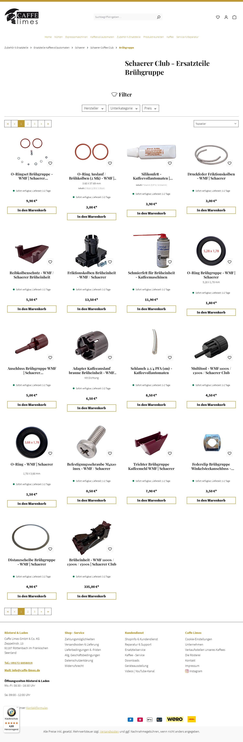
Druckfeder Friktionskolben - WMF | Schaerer (211, 176)
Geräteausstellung (136, 666)
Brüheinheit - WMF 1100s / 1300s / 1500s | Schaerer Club (91, 562)
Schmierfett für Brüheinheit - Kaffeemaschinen (151, 275)
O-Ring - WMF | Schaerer (32, 464)
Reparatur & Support (138, 644)
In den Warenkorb (32, 210)
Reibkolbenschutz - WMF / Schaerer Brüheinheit (32, 275)
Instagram (195, 671)
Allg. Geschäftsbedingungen (82, 655)
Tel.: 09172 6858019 (18, 663)
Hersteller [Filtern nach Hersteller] (94, 108)
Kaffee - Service (135, 655)
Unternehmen (194, 644)
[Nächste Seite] (41, 123)
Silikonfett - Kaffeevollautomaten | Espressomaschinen (151, 176)
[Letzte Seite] (48, 123)
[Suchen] (158, 17)
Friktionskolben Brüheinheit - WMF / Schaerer (91, 275)
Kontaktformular (36, 708)
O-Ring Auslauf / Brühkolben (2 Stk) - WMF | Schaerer (91, 176)
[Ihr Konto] (226, 16)
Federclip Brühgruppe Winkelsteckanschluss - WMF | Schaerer (211, 466)
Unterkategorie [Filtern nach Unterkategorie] (124, 108)
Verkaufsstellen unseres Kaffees (205, 650)
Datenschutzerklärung (79, 660)
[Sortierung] (216, 123)
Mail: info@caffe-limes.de (22, 670)
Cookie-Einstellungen (198, 639)
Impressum (192, 666)
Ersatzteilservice (135, 650)
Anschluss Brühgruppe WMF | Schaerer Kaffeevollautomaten (32, 370)
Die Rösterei (192, 655)
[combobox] (124, 17)
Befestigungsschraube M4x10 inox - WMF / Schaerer (91, 466)
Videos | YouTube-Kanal (140, 671)
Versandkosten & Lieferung (82, 644)
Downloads (132, 660)
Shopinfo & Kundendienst (141, 639)
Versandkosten (109, 731)
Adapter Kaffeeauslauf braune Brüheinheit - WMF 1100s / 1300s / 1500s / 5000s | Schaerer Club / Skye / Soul (91, 370)
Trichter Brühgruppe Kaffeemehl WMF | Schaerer (151, 466)
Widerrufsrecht (74, 666)
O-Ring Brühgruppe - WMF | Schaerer (211, 275)
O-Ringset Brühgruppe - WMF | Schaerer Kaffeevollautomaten (32, 176)
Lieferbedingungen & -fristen (83, 650)
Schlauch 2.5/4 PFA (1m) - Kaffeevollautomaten (151, 370)
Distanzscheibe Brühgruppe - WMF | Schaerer (31, 562)
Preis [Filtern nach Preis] (150, 108)
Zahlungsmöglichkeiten (80, 639)
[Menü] (17, 708)
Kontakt (190, 660)
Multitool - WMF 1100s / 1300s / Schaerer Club (211, 370)
